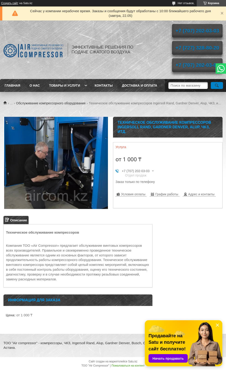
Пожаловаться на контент (128, 365)
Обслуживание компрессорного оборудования (51, 103)
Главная (12, 85)
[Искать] (217, 85)
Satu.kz (132, 361)
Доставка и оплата (139, 85)
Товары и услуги (64, 85)
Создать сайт (9, 3)
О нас (35, 85)
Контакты (104, 85)
